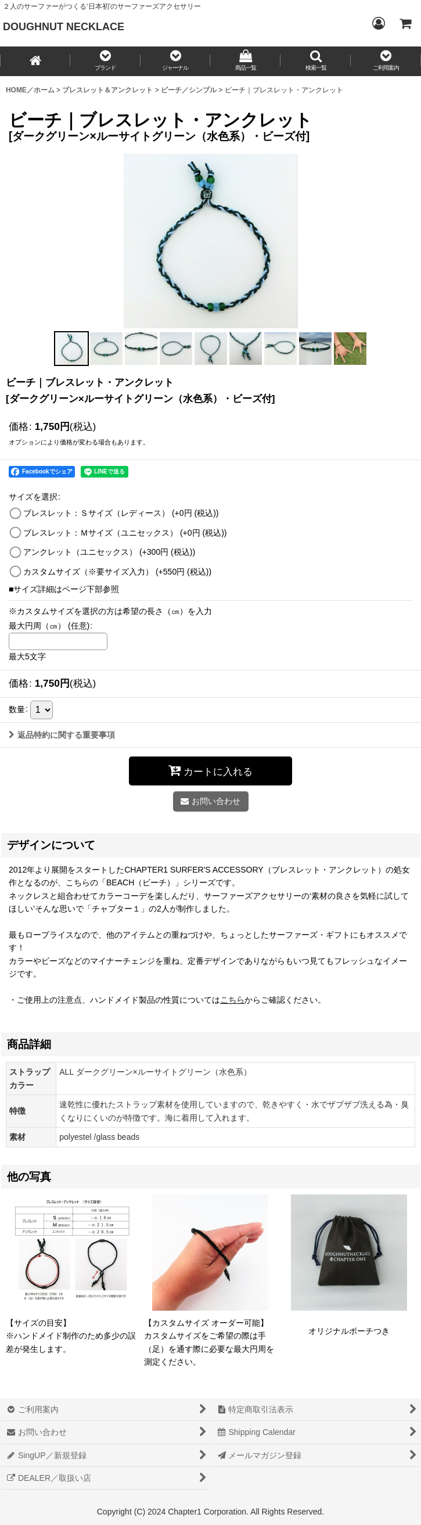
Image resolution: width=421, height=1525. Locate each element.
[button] (105, 61)
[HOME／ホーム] (35, 61)
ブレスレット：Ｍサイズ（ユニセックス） (125, 532)
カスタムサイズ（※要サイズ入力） (117, 571)
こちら (232, 999)
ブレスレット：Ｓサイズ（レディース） (121, 513)
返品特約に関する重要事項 (62, 735)
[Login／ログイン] (378, 23)
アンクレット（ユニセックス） (109, 552)
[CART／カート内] (404, 23)
